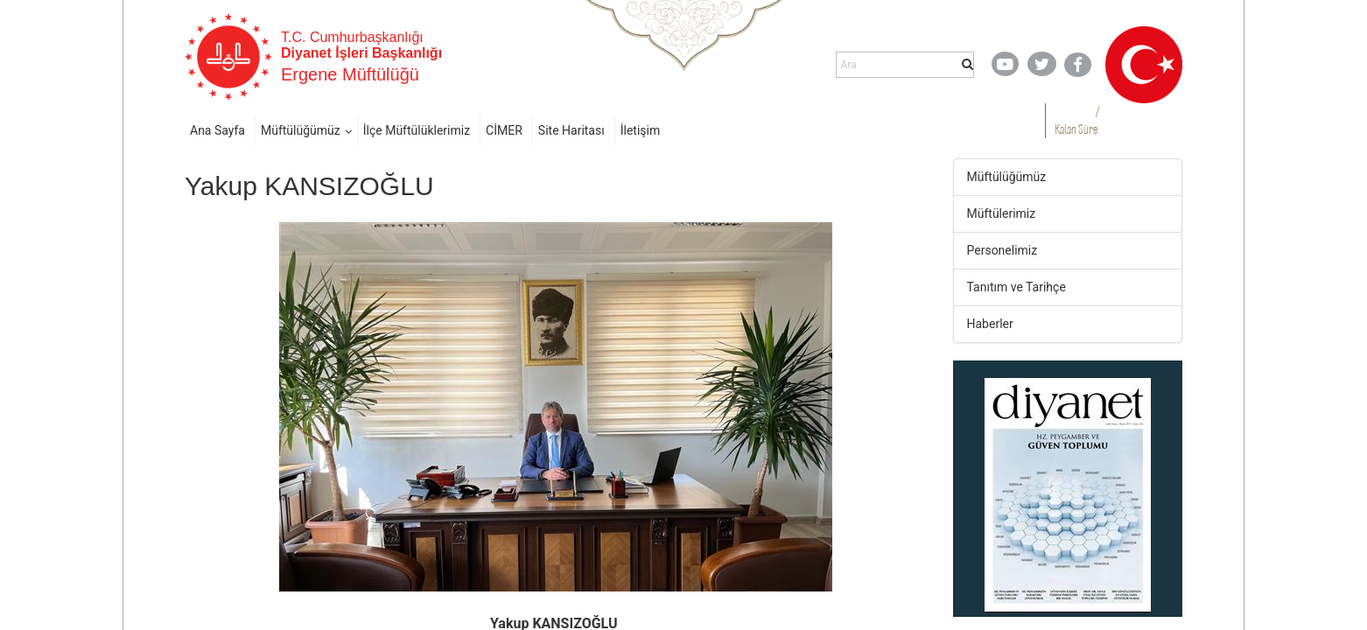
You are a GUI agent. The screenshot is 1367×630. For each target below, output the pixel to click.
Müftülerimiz (1001, 213)
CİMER (504, 130)
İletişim (640, 130)
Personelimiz (1002, 250)
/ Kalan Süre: (1077, 120)
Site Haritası (571, 130)
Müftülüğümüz (300, 130)
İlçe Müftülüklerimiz (416, 130)
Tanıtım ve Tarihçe (1016, 287)
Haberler (990, 324)
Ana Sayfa (217, 130)
